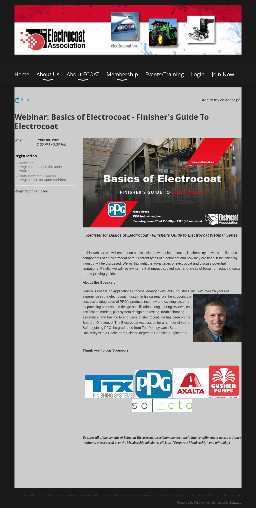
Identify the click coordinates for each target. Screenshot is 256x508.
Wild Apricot (202, 502)
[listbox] (222, 100)
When (18, 140)
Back (25, 100)
